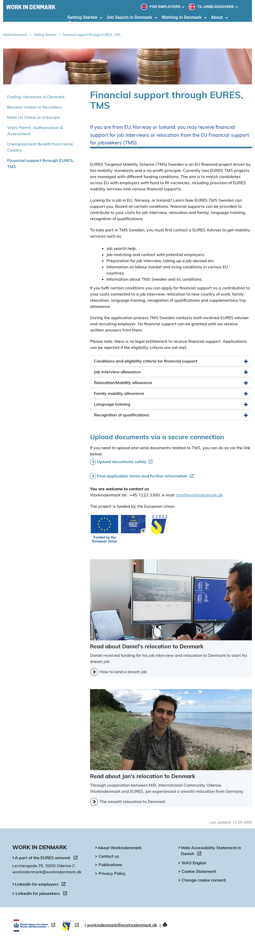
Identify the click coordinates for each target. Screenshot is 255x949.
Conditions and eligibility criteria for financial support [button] (171, 361)
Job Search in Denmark (129, 17)
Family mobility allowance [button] (171, 393)
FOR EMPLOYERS (161, 7)
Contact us (109, 856)
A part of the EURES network (47, 858)
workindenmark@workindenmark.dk (122, 924)
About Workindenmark (120, 847)
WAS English (194, 862)
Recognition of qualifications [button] (171, 415)
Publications (110, 864)
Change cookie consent (204, 880)
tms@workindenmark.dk (199, 494)
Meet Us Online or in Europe (33, 117)
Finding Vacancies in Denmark (36, 96)
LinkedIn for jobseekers (42, 894)
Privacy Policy (112, 873)
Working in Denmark (181, 17)
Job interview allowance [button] (171, 372)
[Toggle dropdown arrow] (183, 7)
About (217, 17)
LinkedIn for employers (41, 885)
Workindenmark (15, 35)
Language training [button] (171, 404)
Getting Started (82, 17)
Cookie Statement (199, 871)
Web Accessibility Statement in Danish (211, 851)
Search (77, 23)
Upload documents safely (126, 461)
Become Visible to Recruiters (34, 107)
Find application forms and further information (146, 475)
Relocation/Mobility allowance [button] (171, 382)
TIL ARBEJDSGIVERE (212, 7)
